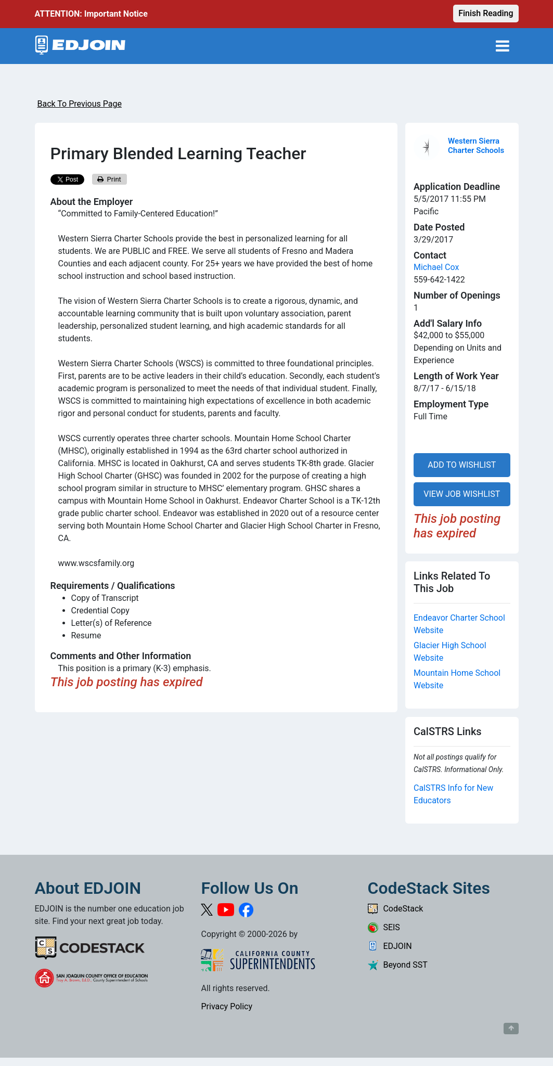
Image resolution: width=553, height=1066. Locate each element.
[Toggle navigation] (502, 46)
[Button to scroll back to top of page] (511, 1028)
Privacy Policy (226, 1006)
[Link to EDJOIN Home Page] (80, 46)
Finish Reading (485, 13)
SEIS (383, 927)
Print (109, 179)
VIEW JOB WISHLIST (461, 494)
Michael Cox (436, 267)
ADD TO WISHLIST (462, 465)
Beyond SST (397, 965)
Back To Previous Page (79, 104)
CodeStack (395, 909)
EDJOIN (389, 946)
